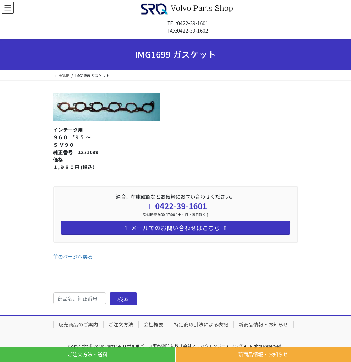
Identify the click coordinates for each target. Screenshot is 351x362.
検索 (123, 299)
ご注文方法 (121, 324)
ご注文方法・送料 (88, 354)
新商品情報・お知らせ (263, 354)
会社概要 (154, 324)
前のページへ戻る (73, 256)
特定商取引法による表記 (201, 324)
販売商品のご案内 (78, 324)
